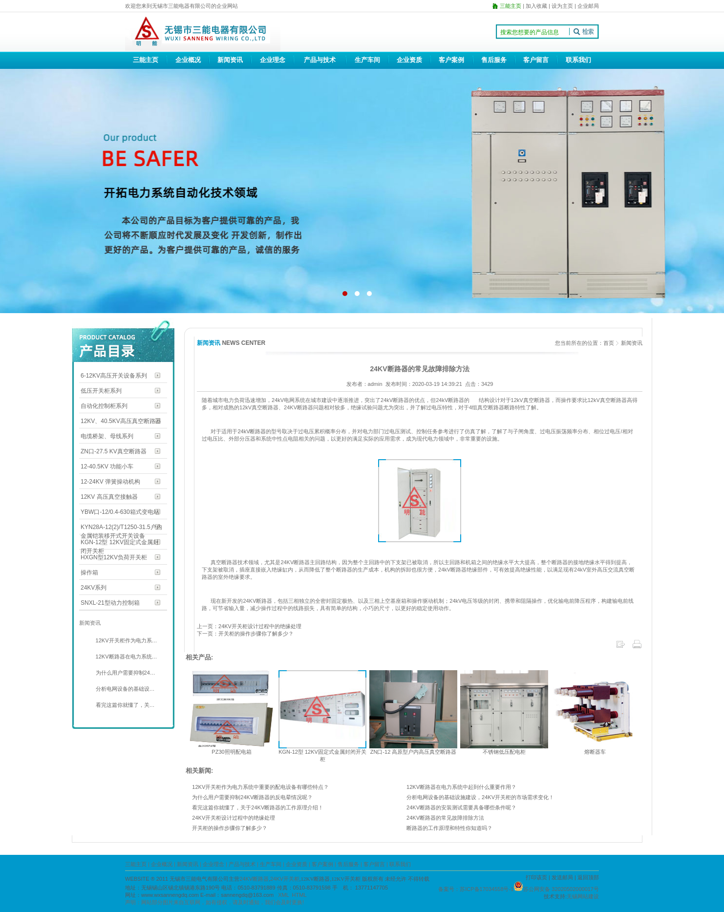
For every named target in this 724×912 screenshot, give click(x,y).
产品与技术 (320, 60)
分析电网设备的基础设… (124, 689)
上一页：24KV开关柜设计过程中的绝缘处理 (249, 626)
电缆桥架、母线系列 (107, 436)
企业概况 (188, 60)
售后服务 (494, 60)
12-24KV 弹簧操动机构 (110, 481)
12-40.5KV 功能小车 (107, 466)
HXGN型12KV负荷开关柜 (114, 557)
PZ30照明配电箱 (231, 752)
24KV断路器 (254, 879)
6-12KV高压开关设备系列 (114, 375)
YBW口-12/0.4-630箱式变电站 (120, 512)
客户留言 (536, 60)
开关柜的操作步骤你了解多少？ (229, 828)
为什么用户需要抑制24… (124, 673)
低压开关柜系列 (101, 390)
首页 (608, 343)
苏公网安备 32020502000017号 (561, 889)
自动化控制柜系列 (104, 406)
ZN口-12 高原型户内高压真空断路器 (413, 752)
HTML (299, 895)
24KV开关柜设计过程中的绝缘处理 (233, 818)
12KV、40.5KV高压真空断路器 (121, 421)
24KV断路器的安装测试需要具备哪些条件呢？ (461, 807)
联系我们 (578, 60)
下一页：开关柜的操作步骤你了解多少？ (245, 633)
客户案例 (451, 60)
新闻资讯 (230, 60)
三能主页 (145, 60)
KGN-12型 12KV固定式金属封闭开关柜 (120, 543)
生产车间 (367, 60)
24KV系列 (93, 587)
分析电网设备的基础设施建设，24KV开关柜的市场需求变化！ (480, 797)
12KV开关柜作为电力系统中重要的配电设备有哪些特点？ (260, 787)
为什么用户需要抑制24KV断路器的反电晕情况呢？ (252, 797)
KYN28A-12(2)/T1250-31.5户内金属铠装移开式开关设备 (121, 528)
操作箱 (89, 572)
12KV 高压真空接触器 (109, 496)
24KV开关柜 (284, 879)
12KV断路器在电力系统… (125, 656)
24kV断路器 (251, 431)
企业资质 (409, 60)
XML (283, 895)
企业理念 (272, 60)
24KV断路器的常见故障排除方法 (445, 818)
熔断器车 (595, 752)
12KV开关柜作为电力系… (125, 640)
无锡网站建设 (583, 896)
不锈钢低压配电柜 (504, 752)
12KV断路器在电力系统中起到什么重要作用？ (461, 787)
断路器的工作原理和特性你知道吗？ (449, 828)
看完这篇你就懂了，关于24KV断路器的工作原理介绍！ (257, 807)
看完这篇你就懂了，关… (124, 705)
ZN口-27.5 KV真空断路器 (114, 451)
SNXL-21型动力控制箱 (110, 602)
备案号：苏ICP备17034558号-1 (475, 889)
